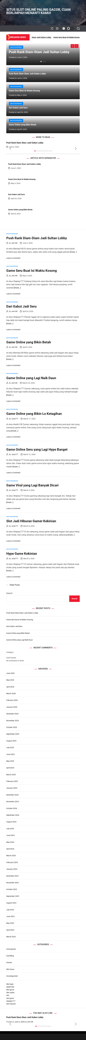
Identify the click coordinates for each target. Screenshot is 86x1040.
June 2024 (10, 835)
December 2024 (12, 795)
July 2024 (10, 829)
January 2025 (11, 788)
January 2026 (11, 707)
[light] (67, 28)
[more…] (73, 252)
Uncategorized (16, 47)
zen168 (14, 243)
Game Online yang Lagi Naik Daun (31, 378)
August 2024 (11, 822)
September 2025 (12, 734)
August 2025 (11, 741)
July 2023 (10, 910)
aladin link (10, 987)
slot (7, 995)
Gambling (10, 956)
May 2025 (10, 761)
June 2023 (10, 916)
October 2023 (11, 889)
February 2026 (12, 700)
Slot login (9, 984)
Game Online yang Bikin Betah (22, 124)
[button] (72, 46)
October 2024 (11, 808)
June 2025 (10, 754)
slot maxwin (11, 1004)
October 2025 (11, 727)
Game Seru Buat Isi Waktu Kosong (24, 90)
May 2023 (10, 923)
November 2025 (12, 721)
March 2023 (11, 937)
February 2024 (12, 862)
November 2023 (12, 883)
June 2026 (10, 673)
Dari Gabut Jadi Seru (18, 108)
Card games (11, 949)
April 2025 (10, 768)
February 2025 (12, 781)
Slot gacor (10, 990)
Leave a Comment (13, 258)
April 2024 (10, 849)
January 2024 (11, 869)
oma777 (15, 419)
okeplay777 (10, 1001)
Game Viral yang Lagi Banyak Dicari (32, 485)
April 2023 (10, 930)
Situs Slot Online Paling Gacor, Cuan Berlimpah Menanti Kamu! (38, 11)
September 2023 (12, 896)
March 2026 (11, 693)
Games (9, 962)
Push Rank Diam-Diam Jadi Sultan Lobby (47, 37)
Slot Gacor (10, 969)
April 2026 (10, 687)
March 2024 (11, 856)
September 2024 (12, 815)
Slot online (10, 993)
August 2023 (11, 903)
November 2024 (12, 802)
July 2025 (10, 748)
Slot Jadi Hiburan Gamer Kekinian (31, 521)
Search (9, 593)
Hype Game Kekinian (21, 553)
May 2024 (10, 842)
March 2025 (11, 775)
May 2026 (10, 680)
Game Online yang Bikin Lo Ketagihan (34, 414)
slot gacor (10, 998)
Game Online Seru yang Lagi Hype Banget (36, 449)
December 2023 (12, 876)
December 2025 (12, 714)
